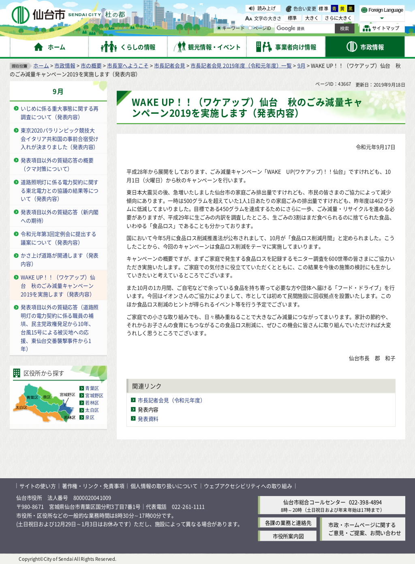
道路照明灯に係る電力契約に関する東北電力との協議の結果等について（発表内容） (59, 190)
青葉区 (92, 388)
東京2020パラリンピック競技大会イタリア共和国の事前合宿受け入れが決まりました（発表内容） (59, 138)
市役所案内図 (288, 535)
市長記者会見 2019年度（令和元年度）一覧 (241, 65)
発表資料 (148, 418)
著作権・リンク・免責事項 (93, 486)
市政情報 (64, 65)
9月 (301, 65)
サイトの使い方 (37, 486)
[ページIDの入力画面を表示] (250, 28)
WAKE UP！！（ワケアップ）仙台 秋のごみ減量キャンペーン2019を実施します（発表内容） (58, 285)
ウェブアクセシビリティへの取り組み (248, 486)
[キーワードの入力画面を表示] (219, 28)
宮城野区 (94, 395)
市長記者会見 (169, 65)
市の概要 (91, 65)
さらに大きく (338, 18)
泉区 (89, 417)
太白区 (92, 410)
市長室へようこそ (127, 65)
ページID (260, 28)
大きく (312, 18)
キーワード (231, 28)
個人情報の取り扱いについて (164, 486)
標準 (324, 8)
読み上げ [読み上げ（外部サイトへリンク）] (266, 8)
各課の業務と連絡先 (288, 522)
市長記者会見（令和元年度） (171, 399)
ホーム (41, 65)
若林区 (92, 402)
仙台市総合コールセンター (314, 501)
